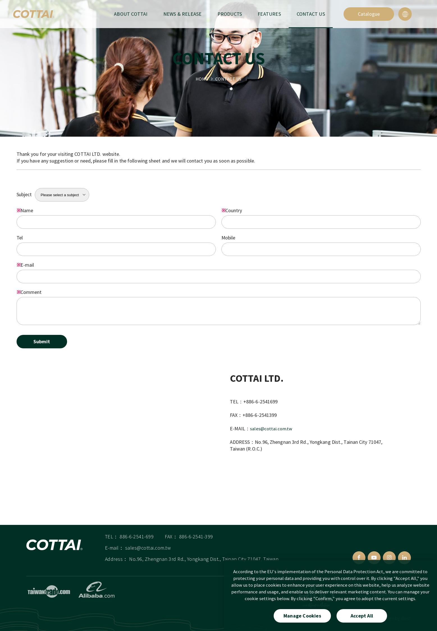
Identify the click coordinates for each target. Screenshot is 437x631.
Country (231, 210)
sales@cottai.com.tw (272, 428)
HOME (202, 79)
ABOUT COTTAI (130, 14)
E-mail (25, 265)
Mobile (228, 237)
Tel (20, 237)
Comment (29, 292)
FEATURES (269, 14)
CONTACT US (311, 14)
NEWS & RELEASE (182, 14)
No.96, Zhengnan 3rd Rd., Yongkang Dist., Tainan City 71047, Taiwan (203, 561)
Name (25, 210)
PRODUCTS (230, 14)
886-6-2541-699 (137, 539)
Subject (24, 194)
